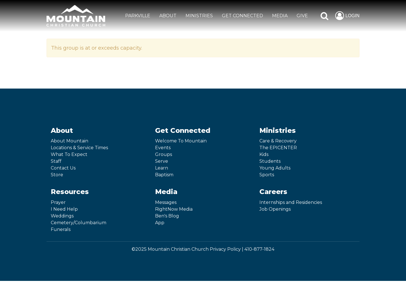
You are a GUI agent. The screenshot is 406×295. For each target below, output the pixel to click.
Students (270, 161)
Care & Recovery (278, 141)
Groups (163, 154)
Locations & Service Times (79, 147)
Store (57, 174)
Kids (263, 154)
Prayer (58, 202)
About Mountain (69, 141)
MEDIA (280, 15)
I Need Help (64, 209)
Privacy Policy (225, 249)
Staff (56, 161)
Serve (161, 161)
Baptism (164, 174)
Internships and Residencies (290, 202)
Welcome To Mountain (181, 141)
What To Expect (69, 154)
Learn (161, 168)
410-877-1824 (259, 249)
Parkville (137, 15)
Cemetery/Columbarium (78, 222)
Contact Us (63, 168)
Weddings (62, 216)
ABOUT (167, 15)
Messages (165, 202)
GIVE (302, 15)
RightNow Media (174, 209)
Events (163, 147)
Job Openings (275, 209)
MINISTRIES (199, 15)
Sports (266, 174)
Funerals (60, 229)
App (159, 222)
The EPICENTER (278, 147)
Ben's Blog (167, 216)
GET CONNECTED (242, 15)
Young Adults (274, 168)
